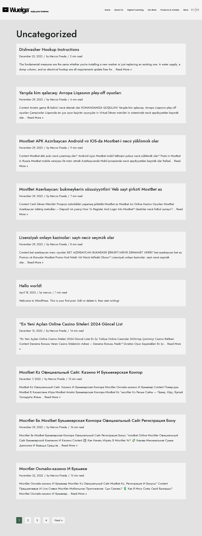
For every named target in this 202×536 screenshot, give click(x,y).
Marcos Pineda (58, 56)
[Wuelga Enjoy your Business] (26, 10)
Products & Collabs (169, 10)
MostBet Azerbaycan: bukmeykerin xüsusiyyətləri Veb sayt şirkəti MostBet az (90, 190)
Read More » (128, 69)
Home (107, 10)
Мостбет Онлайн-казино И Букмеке (53, 470)
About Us (118, 10)
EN (192, 10)
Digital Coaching (135, 10)
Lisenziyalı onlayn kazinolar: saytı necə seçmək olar (66, 238)
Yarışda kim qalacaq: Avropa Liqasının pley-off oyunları (70, 93)
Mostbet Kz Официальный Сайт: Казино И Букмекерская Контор (81, 373)
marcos (47, 293)
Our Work (152, 10)
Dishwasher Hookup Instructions (49, 49)
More (185, 10)
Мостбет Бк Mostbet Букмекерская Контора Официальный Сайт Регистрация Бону (97, 421)
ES (197, 10)
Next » (59, 521)
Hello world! (30, 286)
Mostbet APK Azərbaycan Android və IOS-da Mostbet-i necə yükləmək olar (89, 141)
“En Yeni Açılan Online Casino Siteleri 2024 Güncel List (71, 325)
